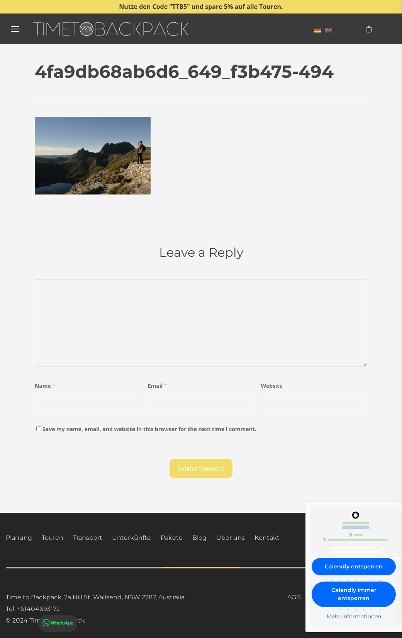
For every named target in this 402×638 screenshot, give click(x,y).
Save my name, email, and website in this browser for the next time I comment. (149, 429)
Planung (19, 537)
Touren (52, 537)
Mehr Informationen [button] (354, 616)
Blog (199, 537)
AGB (294, 597)
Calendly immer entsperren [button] (354, 594)
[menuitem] (317, 30)
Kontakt (267, 537)
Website (271, 385)
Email (157, 385)
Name (45, 385)
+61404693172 (38, 608)
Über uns (230, 537)
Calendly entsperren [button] (354, 566)
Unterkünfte (131, 537)
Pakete (172, 537)
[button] (15, 29)
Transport (87, 537)
